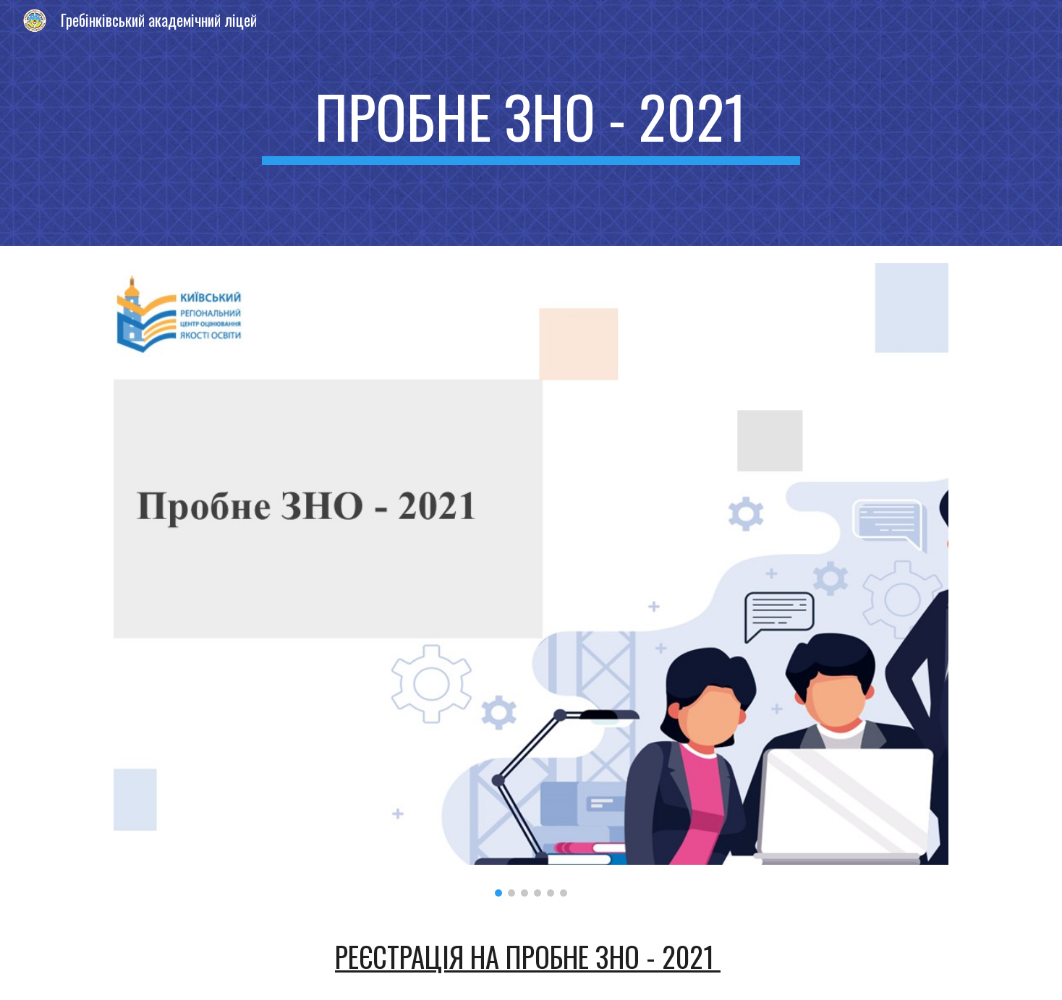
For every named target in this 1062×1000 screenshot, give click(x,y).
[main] (531, 123)
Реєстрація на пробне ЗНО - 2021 (528, 956)
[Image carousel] (531, 580)
